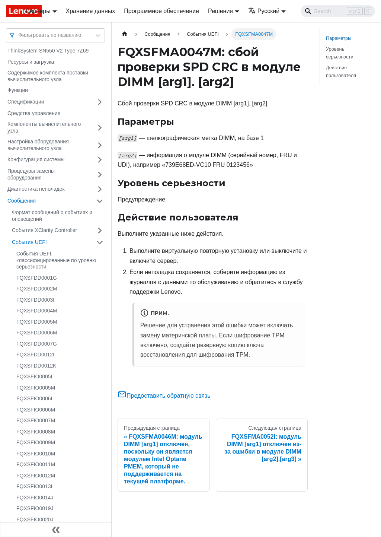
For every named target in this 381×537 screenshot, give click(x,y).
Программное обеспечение (161, 11)
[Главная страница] (125, 34)
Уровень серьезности (339, 53)
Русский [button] (263, 11)
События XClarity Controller (44, 230)
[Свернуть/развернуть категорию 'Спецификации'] (100, 102)
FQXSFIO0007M (35, 420)
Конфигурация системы (35, 159)
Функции (17, 90)
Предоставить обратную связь (164, 396)
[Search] (338, 11)
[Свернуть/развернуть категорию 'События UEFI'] (100, 242)
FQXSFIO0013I (34, 486)
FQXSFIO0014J (35, 498)
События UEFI (29, 242)
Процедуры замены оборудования (31, 174)
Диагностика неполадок (36, 189)
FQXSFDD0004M (36, 311)
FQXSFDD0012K (36, 366)
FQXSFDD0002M (36, 289)
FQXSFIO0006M (35, 410)
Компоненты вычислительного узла (44, 127)
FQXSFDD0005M (36, 322)
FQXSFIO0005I (34, 376)
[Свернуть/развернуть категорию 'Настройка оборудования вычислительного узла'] (100, 145)
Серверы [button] (38, 11)
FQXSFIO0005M (35, 388)
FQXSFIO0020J (35, 519)
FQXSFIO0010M (35, 454)
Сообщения (21, 201)
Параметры (338, 38)
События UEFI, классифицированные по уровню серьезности (56, 260)
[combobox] (19, 35)
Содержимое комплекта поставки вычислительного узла (47, 76)
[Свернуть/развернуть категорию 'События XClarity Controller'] (100, 230)
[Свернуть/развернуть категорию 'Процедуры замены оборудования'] (100, 174)
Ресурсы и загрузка (30, 62)
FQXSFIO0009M (35, 442)
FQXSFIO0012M (35, 476)
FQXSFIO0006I (34, 398)
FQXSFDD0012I (35, 355)
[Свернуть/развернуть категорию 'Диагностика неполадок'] (100, 189)
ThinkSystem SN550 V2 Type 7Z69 (48, 51)
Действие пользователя (341, 71)
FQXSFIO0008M (35, 432)
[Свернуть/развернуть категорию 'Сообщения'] (100, 201)
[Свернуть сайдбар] (56, 529)
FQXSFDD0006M (36, 333)
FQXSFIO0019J (35, 508)
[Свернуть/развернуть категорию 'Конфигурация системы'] (100, 160)
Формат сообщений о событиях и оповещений (52, 215)
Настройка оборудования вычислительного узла (38, 145)
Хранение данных (90, 11)
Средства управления (33, 113)
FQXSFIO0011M (35, 464)
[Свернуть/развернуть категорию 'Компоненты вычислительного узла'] (100, 127)
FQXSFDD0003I (35, 300)
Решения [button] (220, 11)
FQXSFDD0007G (36, 344)
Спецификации (25, 102)
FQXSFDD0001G (36, 278)
